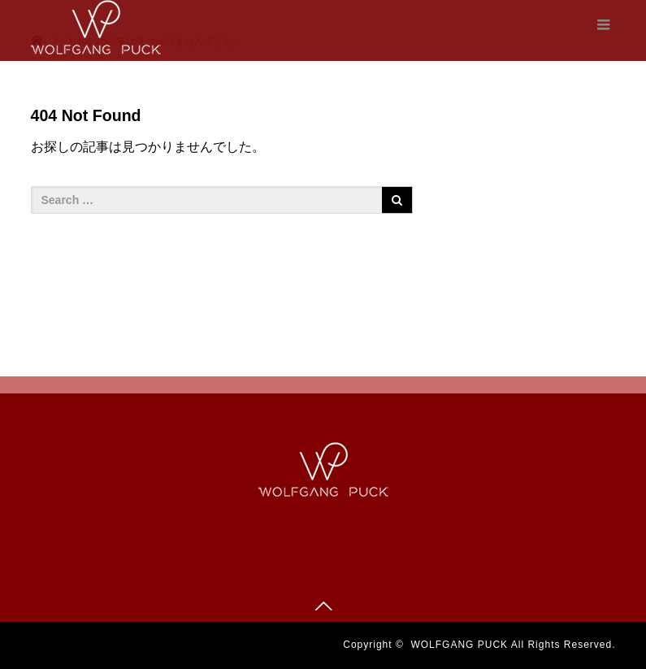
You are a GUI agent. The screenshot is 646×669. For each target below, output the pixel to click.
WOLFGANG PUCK (459, 644)
